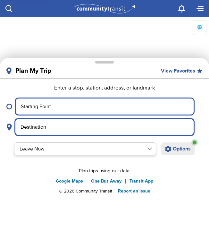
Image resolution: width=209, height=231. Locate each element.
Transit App (141, 181)
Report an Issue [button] (134, 191)
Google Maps (69, 181)
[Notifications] (182, 9)
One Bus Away (106, 181)
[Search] (9, 9)
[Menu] (200, 9)
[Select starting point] (105, 107)
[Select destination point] (104, 127)
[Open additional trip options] (178, 148)
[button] (150, 149)
